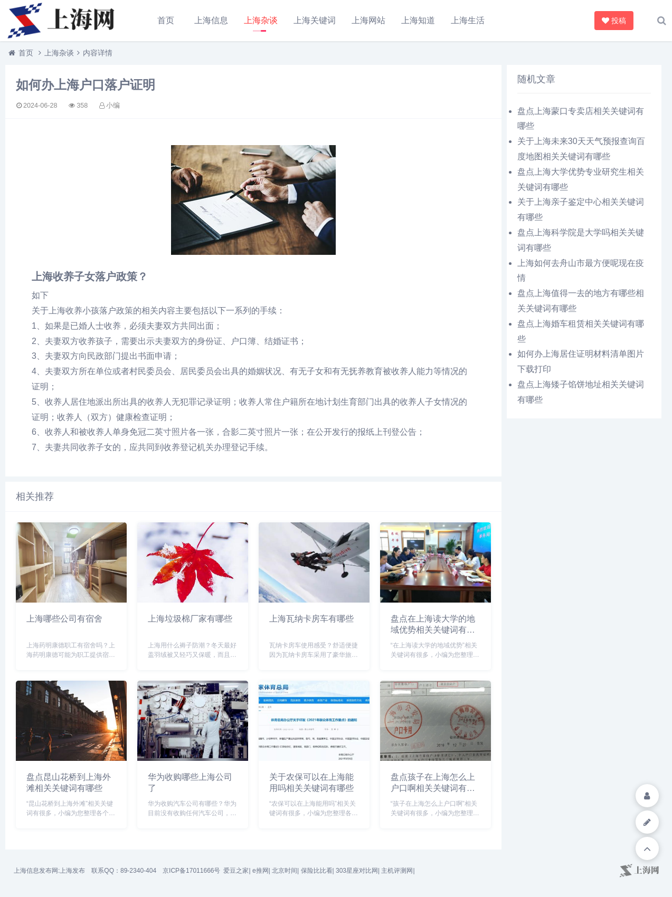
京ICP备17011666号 (191, 870)
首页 (165, 20)
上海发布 (72, 870)
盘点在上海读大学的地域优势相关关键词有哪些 (433, 629)
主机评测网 (397, 870)
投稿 (615, 20)
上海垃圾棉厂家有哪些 (190, 618)
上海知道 (418, 20)
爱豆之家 (236, 870)
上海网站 (368, 20)
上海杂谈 (261, 20)
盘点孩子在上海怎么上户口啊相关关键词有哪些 (433, 788)
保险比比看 (317, 870)
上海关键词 (315, 20)
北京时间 (284, 870)
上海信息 (211, 20)
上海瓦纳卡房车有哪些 (311, 618)
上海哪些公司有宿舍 (64, 618)
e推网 (260, 870)
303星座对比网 (357, 870)
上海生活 (468, 20)
